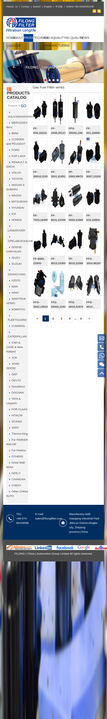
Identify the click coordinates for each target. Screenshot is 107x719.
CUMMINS (15, 325)
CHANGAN (16, 479)
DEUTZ (13, 380)
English (48, 6)
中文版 (59, 6)
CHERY (13, 485)
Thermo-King (17, 433)
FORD (13, 149)
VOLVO (13, 172)
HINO (12, 292)
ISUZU (13, 257)
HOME (9, 37)
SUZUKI (14, 263)
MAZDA (14, 195)
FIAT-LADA (16, 156)
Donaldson (15, 386)
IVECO (13, 280)
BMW (12, 133)
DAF (11, 374)
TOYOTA (14, 178)
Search (36, 6)
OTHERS (14, 456)
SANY (12, 427)
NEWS (84, 37)
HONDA (14, 219)
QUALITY (75, 37)
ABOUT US (18, 41)
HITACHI (14, 415)
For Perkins (16, 450)
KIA (11, 213)
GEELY (13, 473)
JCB (11, 357)
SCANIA (14, 421)
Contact (25, 6)
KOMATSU (15, 309)
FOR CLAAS (16, 409)
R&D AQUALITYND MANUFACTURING (57, 41)
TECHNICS (38, 37)
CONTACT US (12, 49)
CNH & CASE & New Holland (14, 347)
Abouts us (12, 6)
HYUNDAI (15, 207)
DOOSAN (15, 392)
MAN (12, 286)
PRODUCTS (28, 37)
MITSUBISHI (17, 201)
